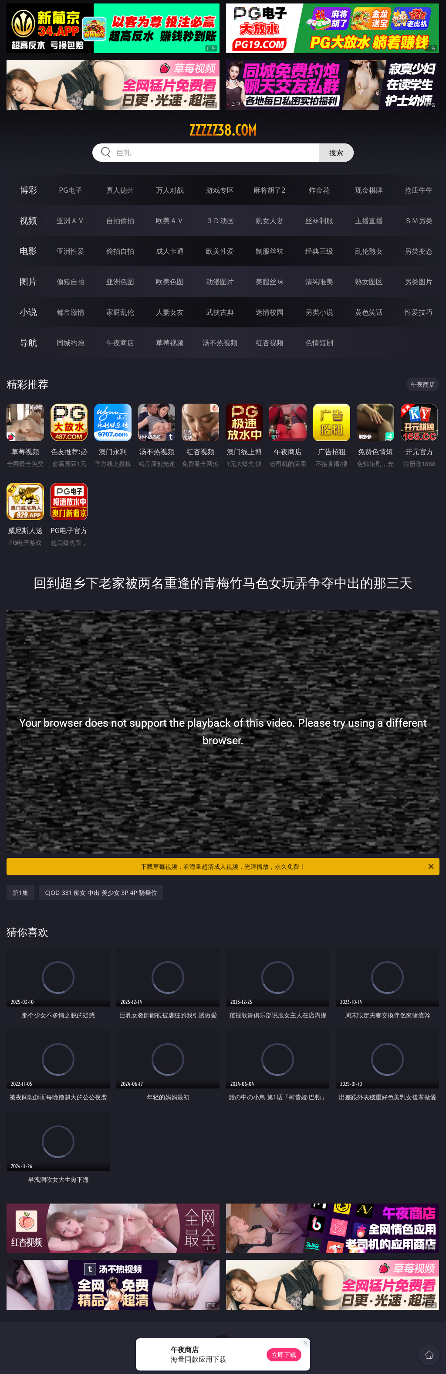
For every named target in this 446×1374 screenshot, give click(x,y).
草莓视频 (170, 342)
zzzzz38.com (223, 130)
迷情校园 (270, 312)
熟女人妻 (270, 220)
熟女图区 (369, 281)
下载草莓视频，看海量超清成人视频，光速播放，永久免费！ (288, 866)
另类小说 (319, 312)
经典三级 (319, 251)
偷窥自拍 (70, 281)
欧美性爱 (220, 251)
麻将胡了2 (269, 190)
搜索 (336, 152)
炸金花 (319, 190)
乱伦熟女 (369, 251)
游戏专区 (220, 190)
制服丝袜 (270, 251)
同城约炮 (70, 342)
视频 (28, 220)
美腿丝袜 (270, 281)
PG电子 (70, 190)
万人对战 (170, 190)
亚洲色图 (120, 281)
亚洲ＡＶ (70, 220)
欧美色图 (170, 281)
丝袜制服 (319, 220)
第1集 (20, 892)
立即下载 (284, 1354)
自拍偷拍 (120, 220)
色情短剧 (319, 342)
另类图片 (418, 281)
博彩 (28, 190)
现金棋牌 (369, 190)
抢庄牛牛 (418, 190)
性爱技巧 (418, 312)
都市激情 (70, 312)
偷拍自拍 (120, 251)
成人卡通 (170, 251)
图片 (28, 281)
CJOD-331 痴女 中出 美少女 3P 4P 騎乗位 (101, 892)
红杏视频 (270, 342)
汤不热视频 (220, 342)
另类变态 (418, 251)
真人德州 (120, 190)
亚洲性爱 (70, 251)
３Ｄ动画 (220, 220)
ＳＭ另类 (418, 220)
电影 (28, 251)
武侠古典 (220, 312)
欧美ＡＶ (170, 220)
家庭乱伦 (120, 312)
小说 (28, 312)
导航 (28, 342)
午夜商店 (120, 342)
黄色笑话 (369, 312)
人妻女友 (170, 312)
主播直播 (369, 220)
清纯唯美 (319, 281)
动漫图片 (220, 281)
